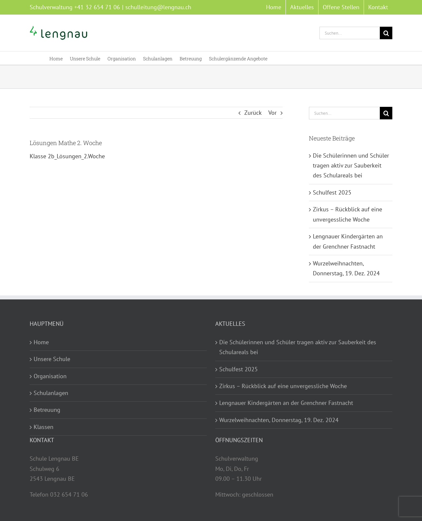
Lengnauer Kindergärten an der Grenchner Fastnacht (286, 403)
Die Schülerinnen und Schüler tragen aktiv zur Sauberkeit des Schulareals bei (351, 165)
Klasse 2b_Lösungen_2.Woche (67, 156)
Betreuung (47, 410)
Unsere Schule (52, 359)
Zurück (253, 112)
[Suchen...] (349, 33)
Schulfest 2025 (332, 192)
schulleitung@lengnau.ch (158, 7)
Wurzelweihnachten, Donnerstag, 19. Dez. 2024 (279, 420)
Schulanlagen (51, 393)
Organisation (50, 376)
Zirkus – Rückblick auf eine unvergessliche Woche (283, 386)
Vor (272, 112)
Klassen (43, 427)
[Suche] (386, 33)
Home (41, 342)
